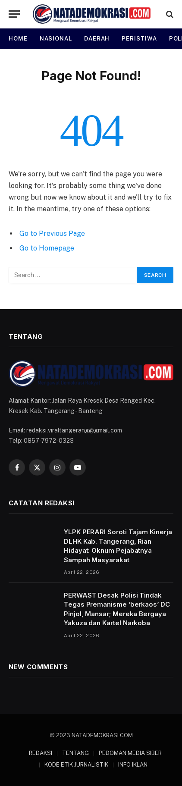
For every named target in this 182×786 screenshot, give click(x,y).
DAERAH (97, 38)
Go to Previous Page (52, 233)
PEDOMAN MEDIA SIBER (130, 753)
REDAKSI (40, 753)
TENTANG (75, 753)
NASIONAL (56, 38)
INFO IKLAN (132, 764)
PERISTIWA (139, 38)
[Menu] (14, 14)
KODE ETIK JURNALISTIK (76, 764)
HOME (18, 38)
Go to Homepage (46, 248)
